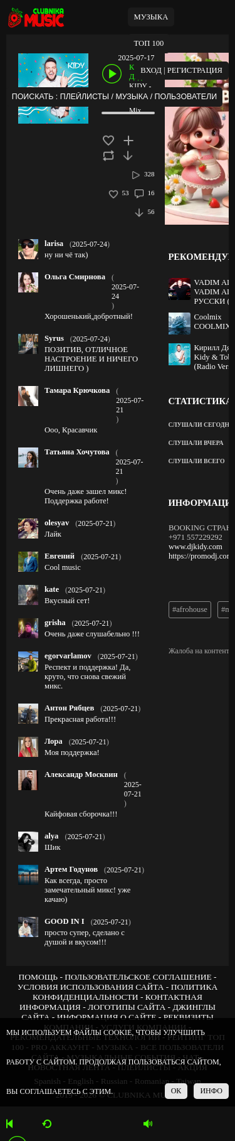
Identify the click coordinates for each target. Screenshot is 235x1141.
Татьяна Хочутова (77, 451)
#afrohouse (189, 609)
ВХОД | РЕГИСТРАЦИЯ (181, 70)
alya (51, 836)
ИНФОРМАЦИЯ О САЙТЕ (107, 1017)
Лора (53, 741)
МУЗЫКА (151, 17)
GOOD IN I (64, 921)
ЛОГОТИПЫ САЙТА (126, 1007)
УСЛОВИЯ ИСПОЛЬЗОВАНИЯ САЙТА (91, 987)
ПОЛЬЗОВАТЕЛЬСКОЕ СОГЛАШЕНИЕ (138, 977)
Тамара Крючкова (77, 390)
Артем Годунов (71, 869)
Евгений (59, 556)
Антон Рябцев (69, 708)
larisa (53, 243)
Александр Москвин (81, 774)
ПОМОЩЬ (38, 977)
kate (51, 589)
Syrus (54, 338)
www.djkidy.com (195, 546)
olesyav (56, 522)
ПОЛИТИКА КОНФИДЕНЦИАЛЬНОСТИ (125, 992)
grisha (55, 622)
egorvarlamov (67, 655)
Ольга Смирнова (74, 276)
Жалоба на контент (199, 650)
